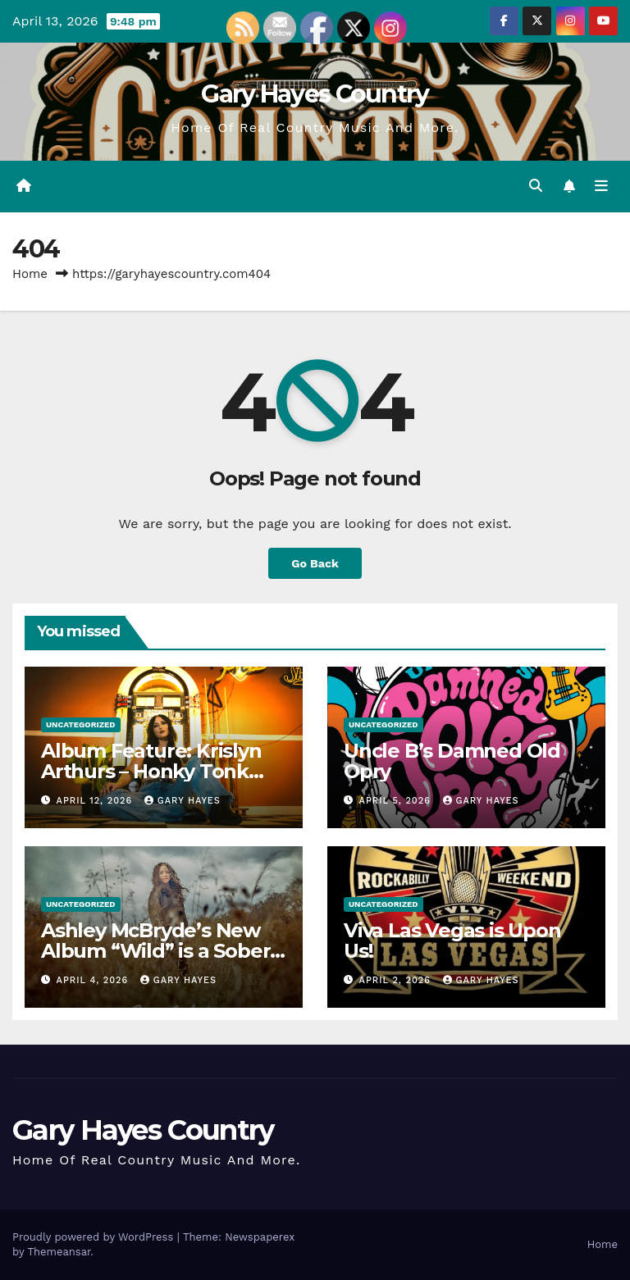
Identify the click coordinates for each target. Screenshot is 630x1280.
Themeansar (58, 1252)
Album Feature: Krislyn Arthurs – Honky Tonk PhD (151, 771)
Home (30, 273)
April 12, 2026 (96, 800)
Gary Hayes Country (314, 94)
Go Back (315, 563)
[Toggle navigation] (601, 186)
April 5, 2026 (397, 800)
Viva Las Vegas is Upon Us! (452, 940)
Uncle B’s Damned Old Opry (452, 761)
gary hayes (182, 800)
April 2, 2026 (397, 980)
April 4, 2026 (94, 980)
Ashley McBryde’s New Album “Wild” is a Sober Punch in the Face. (155, 950)
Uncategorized (81, 724)
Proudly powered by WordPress (94, 1237)
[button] (535, 186)
